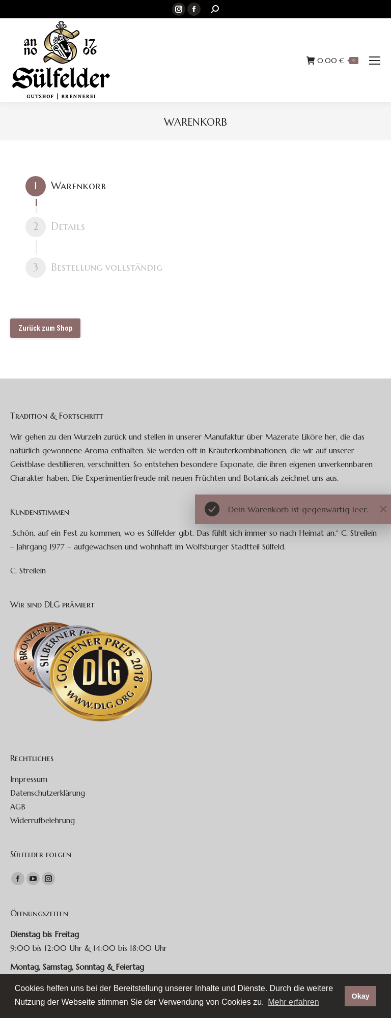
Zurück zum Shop (45, 328)
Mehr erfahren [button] (293, 1002)
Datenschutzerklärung (47, 793)
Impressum (28, 779)
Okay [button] (360, 996)
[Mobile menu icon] (375, 60)
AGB (17, 806)
